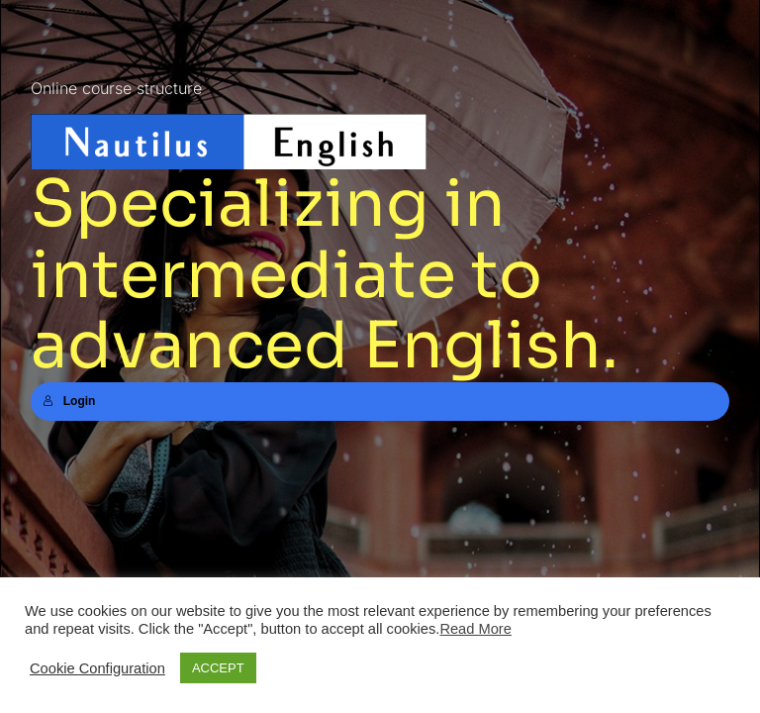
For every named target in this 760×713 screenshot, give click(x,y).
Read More (475, 629)
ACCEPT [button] (218, 668)
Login (69, 401)
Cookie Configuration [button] (97, 668)
